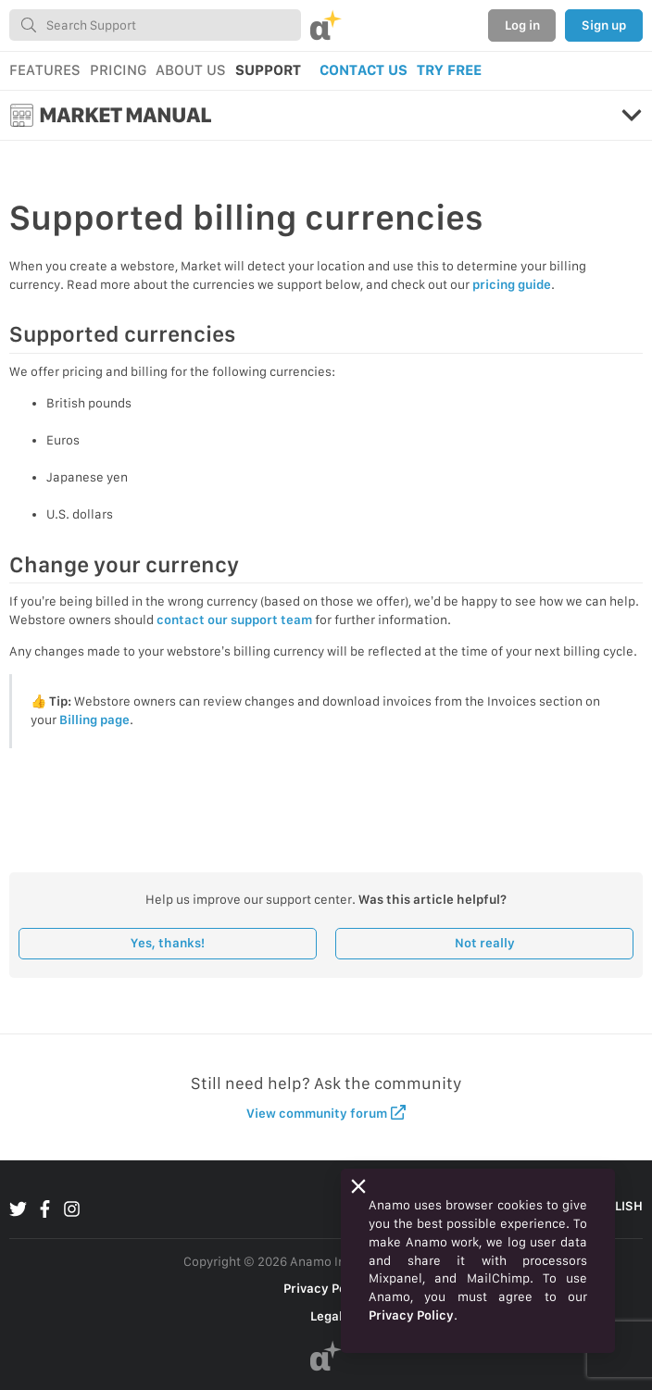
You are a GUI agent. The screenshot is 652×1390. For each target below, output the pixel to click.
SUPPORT (268, 70)
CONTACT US (364, 70)
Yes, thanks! (168, 942)
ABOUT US (191, 70)
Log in (522, 25)
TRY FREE (449, 70)
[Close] (358, 1186)
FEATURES (45, 70)
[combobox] (155, 25)
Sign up (604, 25)
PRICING (118, 70)
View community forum (326, 1113)
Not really (485, 942)
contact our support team (234, 619)
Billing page (94, 719)
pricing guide (511, 284)
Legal (326, 1316)
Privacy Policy (326, 1288)
